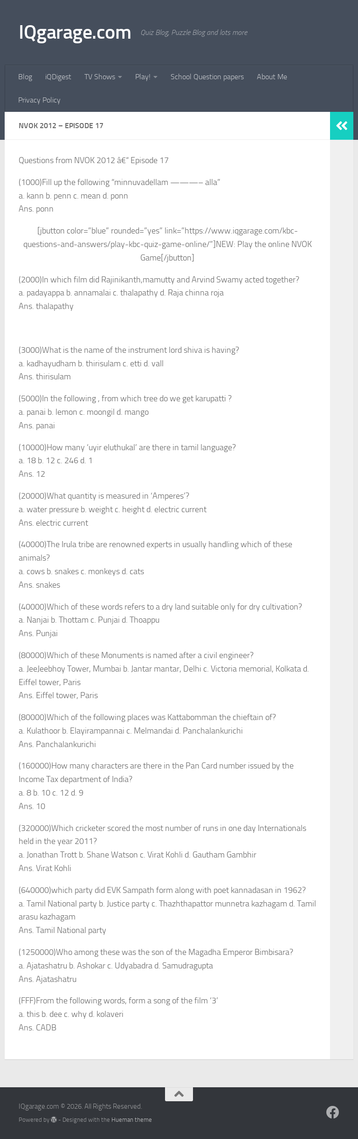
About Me (272, 76)
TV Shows (99, 76)
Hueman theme (131, 1119)
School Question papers (207, 76)
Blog (25, 76)
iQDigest (58, 76)
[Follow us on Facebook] (332, 1112)
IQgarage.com (75, 32)
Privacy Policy (39, 100)
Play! (143, 76)
